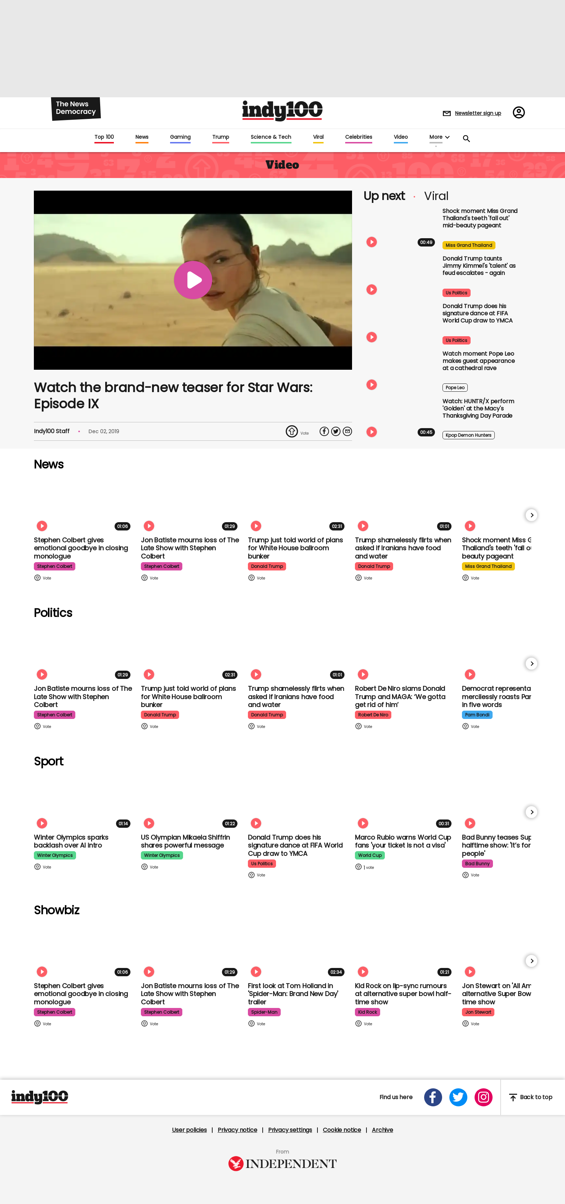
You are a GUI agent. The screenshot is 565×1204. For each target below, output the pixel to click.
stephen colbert (54, 566)
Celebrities (358, 137)
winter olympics (55, 855)
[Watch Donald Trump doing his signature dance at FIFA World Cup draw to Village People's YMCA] (401, 324)
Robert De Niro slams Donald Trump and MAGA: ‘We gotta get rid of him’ (400, 696)
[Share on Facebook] (324, 431)
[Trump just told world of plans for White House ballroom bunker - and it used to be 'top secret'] (297, 505)
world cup (370, 855)
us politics (456, 293)
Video (401, 137)
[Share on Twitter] (336, 431)
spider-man (264, 1012)
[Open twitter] (458, 1097)
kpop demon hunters (468, 435)
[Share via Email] (347, 431)
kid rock (367, 1012)
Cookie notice (342, 1130)
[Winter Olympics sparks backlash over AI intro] (83, 802)
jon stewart (478, 1012)
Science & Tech (271, 137)
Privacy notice (237, 1130)
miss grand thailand (469, 245)
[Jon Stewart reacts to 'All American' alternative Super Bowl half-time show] (511, 951)
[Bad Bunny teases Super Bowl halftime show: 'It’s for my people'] (511, 802)
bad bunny (477, 864)
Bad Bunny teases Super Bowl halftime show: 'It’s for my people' (508, 845)
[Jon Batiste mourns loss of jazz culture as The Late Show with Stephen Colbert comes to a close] (190, 505)
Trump (220, 137)
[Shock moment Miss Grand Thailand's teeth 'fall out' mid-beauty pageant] (401, 228)
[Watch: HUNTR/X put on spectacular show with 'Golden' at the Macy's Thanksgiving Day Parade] (401, 419)
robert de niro (373, 715)
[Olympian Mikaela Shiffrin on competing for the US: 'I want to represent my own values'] (190, 802)
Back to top (530, 1097)
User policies (189, 1130)
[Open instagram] (484, 1097)
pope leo (455, 388)
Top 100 (104, 137)
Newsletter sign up (478, 113)
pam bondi (477, 715)
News (141, 137)
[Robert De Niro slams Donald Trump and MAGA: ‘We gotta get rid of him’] (404, 654)
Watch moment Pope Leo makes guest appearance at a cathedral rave (478, 361)
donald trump (267, 566)
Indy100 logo (282, 111)
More (436, 137)
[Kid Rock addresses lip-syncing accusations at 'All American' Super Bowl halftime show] (404, 951)
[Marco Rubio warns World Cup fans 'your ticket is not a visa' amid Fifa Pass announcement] (404, 802)
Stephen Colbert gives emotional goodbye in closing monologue (81, 548)
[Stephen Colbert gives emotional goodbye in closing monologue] (83, 505)
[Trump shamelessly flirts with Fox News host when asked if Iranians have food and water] (404, 505)
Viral (318, 137)
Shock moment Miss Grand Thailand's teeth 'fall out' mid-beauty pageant (479, 218)
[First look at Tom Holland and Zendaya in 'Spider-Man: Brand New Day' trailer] (297, 951)
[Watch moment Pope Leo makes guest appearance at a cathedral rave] (401, 371)
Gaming (180, 137)
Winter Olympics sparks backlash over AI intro (71, 841)
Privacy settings (290, 1130)
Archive (382, 1130)
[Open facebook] (433, 1097)
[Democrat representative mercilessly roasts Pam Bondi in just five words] (511, 654)
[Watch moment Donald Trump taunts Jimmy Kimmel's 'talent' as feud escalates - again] (401, 276)
